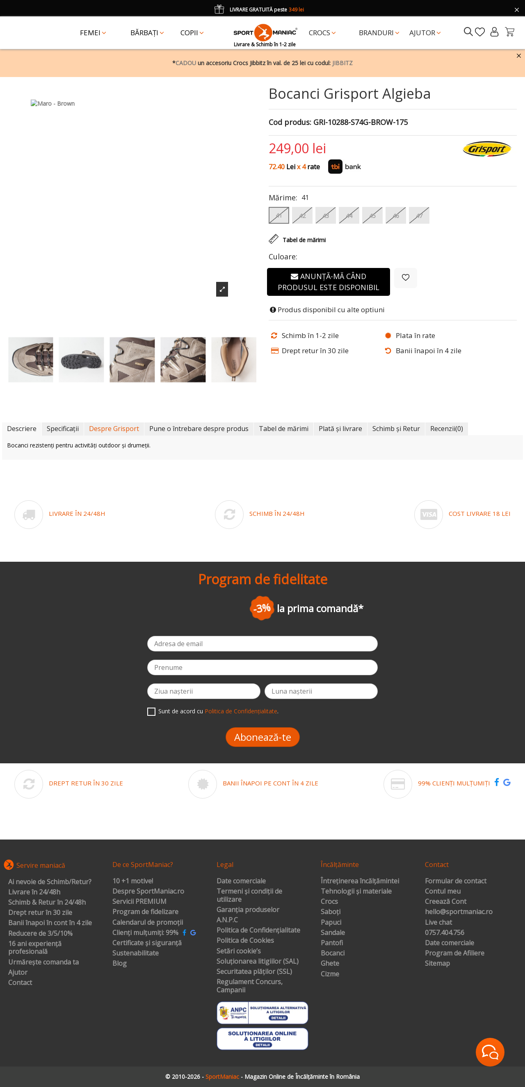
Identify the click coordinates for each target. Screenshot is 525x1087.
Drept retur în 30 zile (40, 913)
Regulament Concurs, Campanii (250, 986)
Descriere (22, 428)
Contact (20, 983)
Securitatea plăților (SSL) (254, 972)
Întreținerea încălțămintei (360, 881)
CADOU (186, 63)
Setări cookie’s (239, 951)
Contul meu (443, 891)
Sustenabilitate (135, 953)
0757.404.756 (444, 933)
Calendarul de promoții (147, 923)
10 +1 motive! (132, 881)
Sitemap (437, 964)
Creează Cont (445, 902)
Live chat (438, 923)
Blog (119, 964)
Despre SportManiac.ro (148, 891)
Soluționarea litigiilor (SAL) (258, 962)
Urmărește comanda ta (43, 962)
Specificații (63, 428)
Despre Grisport (114, 428)
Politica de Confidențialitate (241, 711)
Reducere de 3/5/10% (40, 934)
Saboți (330, 912)
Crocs (329, 902)
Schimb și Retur (396, 428)
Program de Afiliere (454, 953)
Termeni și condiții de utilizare (249, 895)
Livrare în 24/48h (34, 892)
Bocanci (333, 953)
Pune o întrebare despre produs (199, 428)
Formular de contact (455, 881)
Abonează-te (262, 737)
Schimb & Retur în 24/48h (47, 903)
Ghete (330, 964)
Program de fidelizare (145, 912)
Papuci (331, 923)
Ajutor (17, 973)
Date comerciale (241, 881)
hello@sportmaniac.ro (459, 912)
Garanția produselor (248, 910)
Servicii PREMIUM (139, 902)
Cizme (330, 974)
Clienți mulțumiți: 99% (145, 933)
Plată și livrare (340, 428)
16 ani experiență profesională (35, 948)
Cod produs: (290, 122)
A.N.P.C (227, 920)
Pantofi (332, 943)
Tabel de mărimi (283, 428)
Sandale (333, 933)
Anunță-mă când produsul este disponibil (328, 281)
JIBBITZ (342, 63)
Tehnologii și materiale (356, 891)
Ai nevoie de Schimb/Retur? (49, 882)
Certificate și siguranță (147, 943)
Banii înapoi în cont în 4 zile (50, 923)
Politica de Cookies (245, 941)
